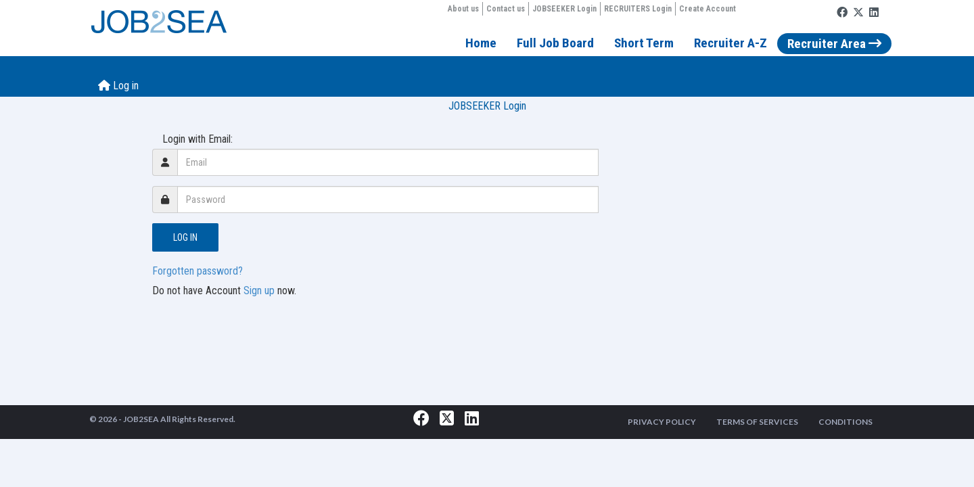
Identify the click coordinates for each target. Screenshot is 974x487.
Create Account (707, 9)
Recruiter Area (834, 43)
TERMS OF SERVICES (757, 422)
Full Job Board (555, 43)
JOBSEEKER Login (564, 9)
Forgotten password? (197, 270)
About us (463, 9)
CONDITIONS (845, 422)
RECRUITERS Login (638, 9)
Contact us (505, 9)
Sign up (259, 290)
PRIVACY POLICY (662, 422)
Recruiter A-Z (730, 43)
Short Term (644, 43)
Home (480, 43)
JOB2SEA (141, 419)
